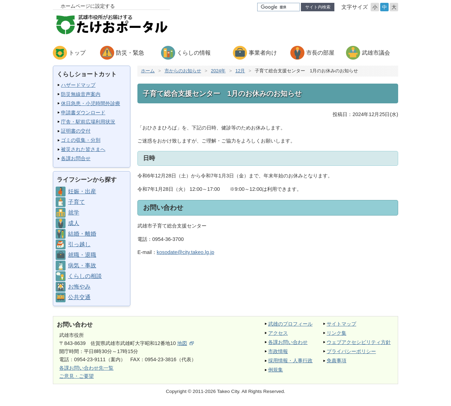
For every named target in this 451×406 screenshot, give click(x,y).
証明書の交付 (76, 131)
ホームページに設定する (88, 6)
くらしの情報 (194, 53)
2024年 (218, 70)
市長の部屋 (320, 53)
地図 (185, 343)
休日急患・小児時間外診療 (90, 103)
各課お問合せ (76, 158)
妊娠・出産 (82, 191)
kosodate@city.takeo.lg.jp (185, 252)
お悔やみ (79, 287)
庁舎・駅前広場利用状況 (88, 122)
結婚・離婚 (82, 234)
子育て (76, 202)
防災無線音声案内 (80, 94)
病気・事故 (82, 265)
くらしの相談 (85, 276)
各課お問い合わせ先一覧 (86, 368)
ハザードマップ (78, 85)
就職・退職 (82, 255)
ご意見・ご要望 (76, 376)
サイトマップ (341, 324)
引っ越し (79, 244)
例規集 (275, 369)
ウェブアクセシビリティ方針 (359, 342)
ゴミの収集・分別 (80, 140)
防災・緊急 (130, 53)
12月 (240, 70)
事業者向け (263, 53)
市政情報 (278, 351)
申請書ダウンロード (83, 112)
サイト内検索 (317, 7)
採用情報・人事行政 (290, 360)
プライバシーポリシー (351, 351)
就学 (73, 213)
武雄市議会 (376, 53)
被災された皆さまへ (83, 149)
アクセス (278, 333)
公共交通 (79, 297)
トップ (77, 53)
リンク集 (336, 333)
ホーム (148, 70)
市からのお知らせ (183, 70)
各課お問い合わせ (288, 342)
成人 (73, 223)
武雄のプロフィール (290, 324)
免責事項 (336, 360)
